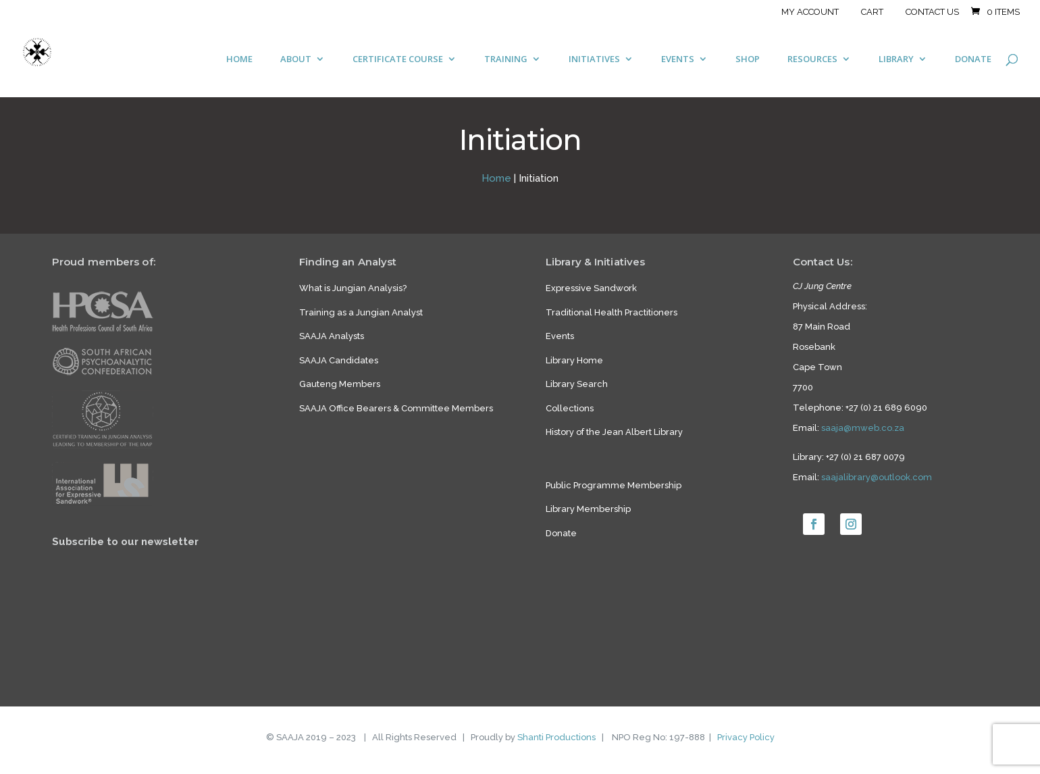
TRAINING (505, 59)
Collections (570, 408)
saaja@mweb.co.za (862, 428)
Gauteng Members (339, 384)
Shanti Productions (556, 737)
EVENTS (677, 59)
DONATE (973, 59)
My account (810, 12)
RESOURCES (812, 59)
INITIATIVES (594, 59)
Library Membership (588, 509)
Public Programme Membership (613, 485)
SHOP (747, 59)
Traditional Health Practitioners (611, 312)
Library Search (577, 384)
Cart (872, 12)
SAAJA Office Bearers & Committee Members (396, 408)
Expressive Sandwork (591, 288)
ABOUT (295, 59)
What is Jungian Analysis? (353, 288)
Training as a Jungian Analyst (361, 312)
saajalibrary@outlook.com (876, 477)
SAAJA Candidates (338, 360)
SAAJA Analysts (331, 336)
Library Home (574, 360)
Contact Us (932, 12)
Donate (561, 533)
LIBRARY (896, 59)
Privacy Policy (746, 737)
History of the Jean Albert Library (614, 432)
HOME (239, 59)
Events (560, 336)
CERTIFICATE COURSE (398, 59)
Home (496, 178)
